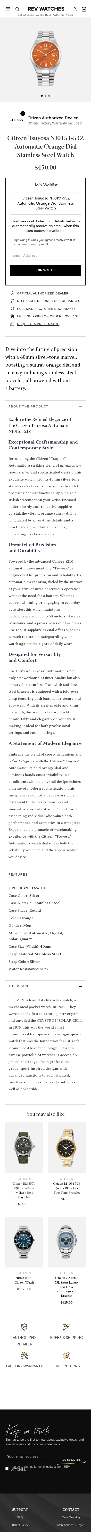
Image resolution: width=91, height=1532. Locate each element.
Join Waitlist (45, 270)
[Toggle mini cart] (84, 9)
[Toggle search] (17, 9)
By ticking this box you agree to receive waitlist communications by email (44, 242)
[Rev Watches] (46, 9)
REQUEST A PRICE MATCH (38, 324)
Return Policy (20, 1525)
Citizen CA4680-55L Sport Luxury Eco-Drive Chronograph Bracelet (67, 1287)
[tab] (42, 96)
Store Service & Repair (70, 1525)
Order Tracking (71, 1518)
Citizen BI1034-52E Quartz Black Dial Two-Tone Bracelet (66, 1189)
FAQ (20, 1518)
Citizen (24, 1179)
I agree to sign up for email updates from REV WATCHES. (40, 1469)
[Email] (29, 1457)
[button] (45, 406)
